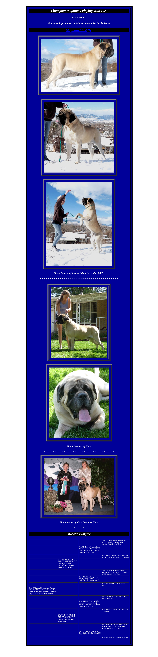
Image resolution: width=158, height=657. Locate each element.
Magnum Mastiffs (78, 30)
